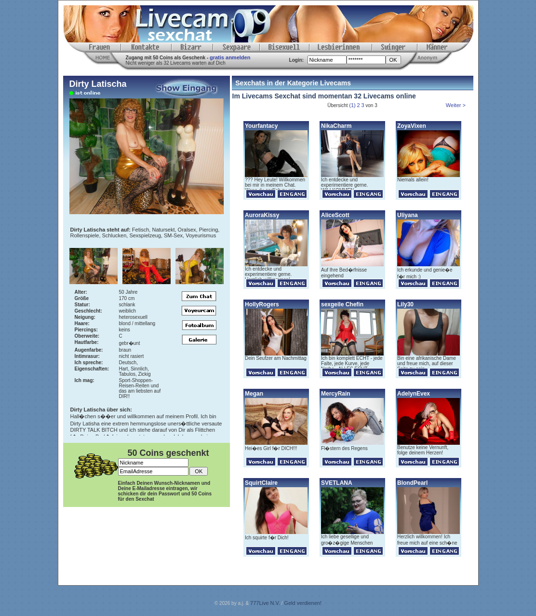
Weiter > (456, 105)
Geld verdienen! (303, 603)
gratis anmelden (230, 57)
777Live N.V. (265, 603)
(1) (352, 105)
